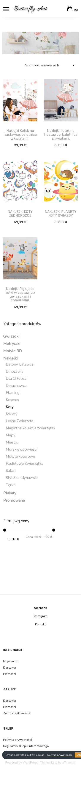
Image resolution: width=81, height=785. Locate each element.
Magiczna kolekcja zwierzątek (30, 428)
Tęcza (11, 484)
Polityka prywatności (17, 740)
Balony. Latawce (19, 364)
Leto (54, 763)
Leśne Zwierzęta (19, 421)
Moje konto (10, 661)
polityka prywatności (59, 755)
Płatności (9, 674)
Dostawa (9, 668)
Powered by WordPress (21, 763)
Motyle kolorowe (20, 456)
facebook (40, 608)
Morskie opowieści (21, 449)
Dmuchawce (16, 385)
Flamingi (13, 392)
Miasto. (12, 442)
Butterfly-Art (30, 9)
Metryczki (11, 343)
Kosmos (12, 399)
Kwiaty (11, 414)
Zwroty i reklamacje (16, 713)
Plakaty (9, 493)
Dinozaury (14, 371)
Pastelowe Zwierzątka (24, 463)
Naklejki (10, 358)
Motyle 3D (12, 351)
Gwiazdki (11, 336)
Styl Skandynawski (22, 477)
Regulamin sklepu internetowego (26, 746)
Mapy (10, 435)
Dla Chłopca (16, 378)
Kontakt (40, 624)
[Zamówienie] (50, 65)
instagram (40, 616)
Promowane (14, 500)
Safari (11, 470)
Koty (10, 406)
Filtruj (13, 539)
